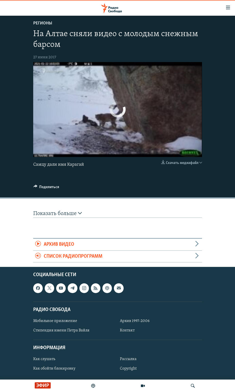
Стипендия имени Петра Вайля (61, 330)
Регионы (42, 23)
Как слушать (44, 359)
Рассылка (128, 359)
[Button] (46, 188)
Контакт (127, 330)
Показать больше (57, 213)
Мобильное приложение (55, 321)
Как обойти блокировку (54, 369)
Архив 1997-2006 (135, 321)
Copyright (128, 369)
